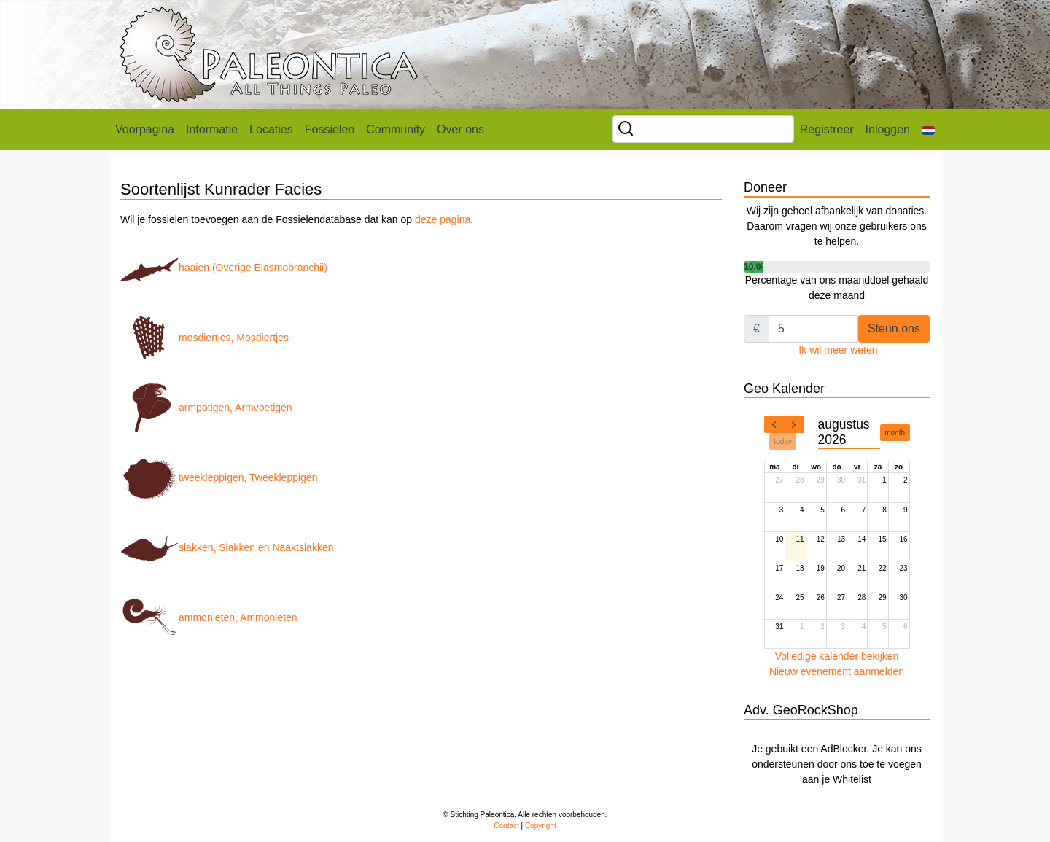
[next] (794, 424)
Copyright (540, 826)
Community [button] (395, 129)
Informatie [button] (212, 129)
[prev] (774, 424)
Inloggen (888, 129)
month (894, 433)
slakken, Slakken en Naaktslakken (226, 547)
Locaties (271, 129)
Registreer (827, 129)
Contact (506, 826)
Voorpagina (144, 129)
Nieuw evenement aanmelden (836, 671)
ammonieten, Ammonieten (209, 617)
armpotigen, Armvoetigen (206, 407)
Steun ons (894, 328)
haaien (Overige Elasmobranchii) (223, 267)
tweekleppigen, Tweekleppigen (218, 477)
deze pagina (442, 219)
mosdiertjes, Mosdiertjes (204, 337)
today (783, 441)
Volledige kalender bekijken (837, 656)
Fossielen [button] (329, 129)
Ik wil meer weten (837, 350)
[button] (928, 129)
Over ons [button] (460, 129)
